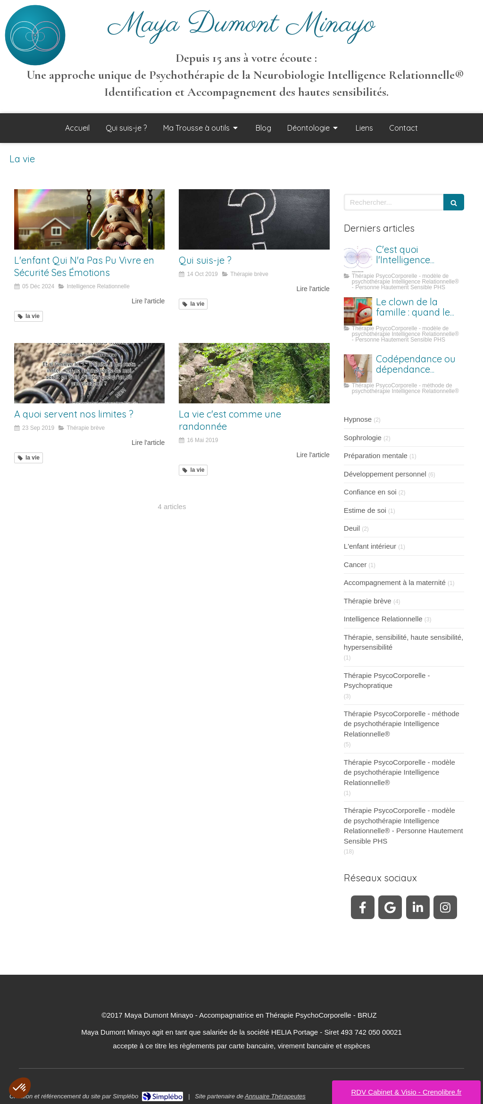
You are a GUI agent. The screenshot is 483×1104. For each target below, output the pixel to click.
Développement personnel (385, 474)
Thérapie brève (367, 601)
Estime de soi (365, 510)
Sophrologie (363, 438)
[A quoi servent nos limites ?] (89, 373)
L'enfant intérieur (370, 546)
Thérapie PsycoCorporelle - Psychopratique (387, 680)
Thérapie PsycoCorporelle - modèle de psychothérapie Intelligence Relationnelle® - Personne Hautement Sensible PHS (403, 825)
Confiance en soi (370, 492)
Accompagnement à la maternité (395, 582)
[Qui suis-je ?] (254, 219)
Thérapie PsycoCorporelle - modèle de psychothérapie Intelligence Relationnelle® (399, 772)
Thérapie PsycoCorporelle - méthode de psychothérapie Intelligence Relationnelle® (401, 724)
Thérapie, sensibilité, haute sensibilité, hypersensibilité (403, 642)
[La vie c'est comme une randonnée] (254, 373)
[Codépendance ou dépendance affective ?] (358, 368)
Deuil (352, 528)
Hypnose (358, 419)
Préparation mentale (376, 456)
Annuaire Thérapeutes (275, 1096)
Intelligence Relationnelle (383, 619)
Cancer (355, 564)
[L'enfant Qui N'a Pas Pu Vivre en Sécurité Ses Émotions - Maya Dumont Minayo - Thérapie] (89, 219)
